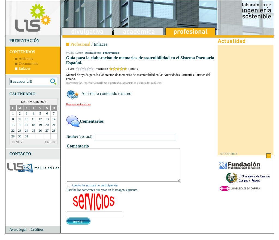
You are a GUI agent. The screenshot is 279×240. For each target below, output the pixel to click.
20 (47, 125)
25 (33, 131)
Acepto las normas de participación (95, 192)
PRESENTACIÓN (25, 41)
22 (13, 131)
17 (26, 125)
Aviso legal (18, 236)
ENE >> (50, 142)
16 (20, 125)
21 (54, 125)
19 (40, 125)
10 (26, 119)
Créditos (37, 236)
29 (13, 136)
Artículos (26, 59)
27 (47, 131)
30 (20, 136)
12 (40, 119)
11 (33, 119)
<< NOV (17, 142)
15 (13, 125)
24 (26, 131)
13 (47, 119)
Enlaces (25, 68)
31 (26, 136)
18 (33, 125)
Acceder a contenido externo (106, 93)
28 (54, 131)
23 (20, 131)
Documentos (28, 63)
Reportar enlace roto (78, 104)
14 (54, 119)
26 (40, 131)
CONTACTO (20, 154)
